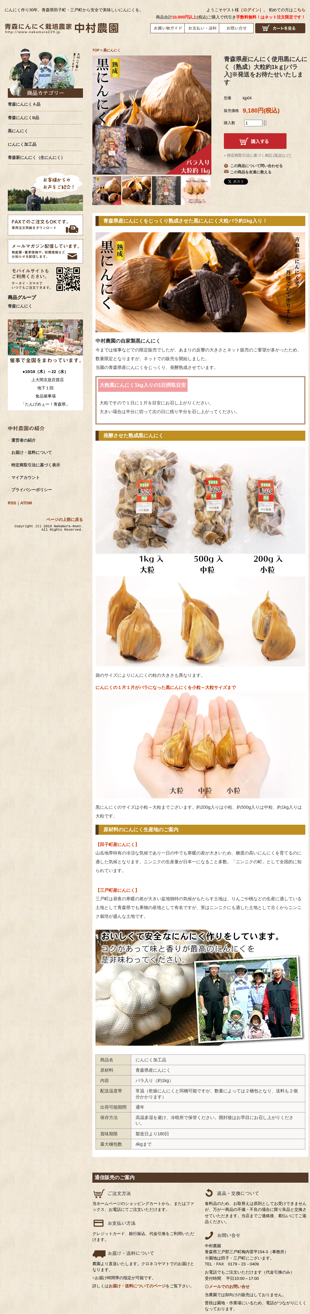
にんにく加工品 (22, 144)
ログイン (251, 10)
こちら (299, 10)
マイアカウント (25, 477)
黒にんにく (112, 50)
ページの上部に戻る (64, 519)
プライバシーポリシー (31, 489)
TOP (96, 50)
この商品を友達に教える (250, 172)
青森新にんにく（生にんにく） (36, 157)
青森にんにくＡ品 (24, 104)
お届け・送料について (31, 452)
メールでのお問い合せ (229, 1286)
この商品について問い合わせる (256, 166)
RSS (12, 503)
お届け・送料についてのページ (137, 1286)
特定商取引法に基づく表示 (35, 465)
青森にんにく (20, 306)
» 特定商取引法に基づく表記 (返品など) (257, 155)
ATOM (26, 503)
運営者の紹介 (23, 440)
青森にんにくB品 (23, 117)
